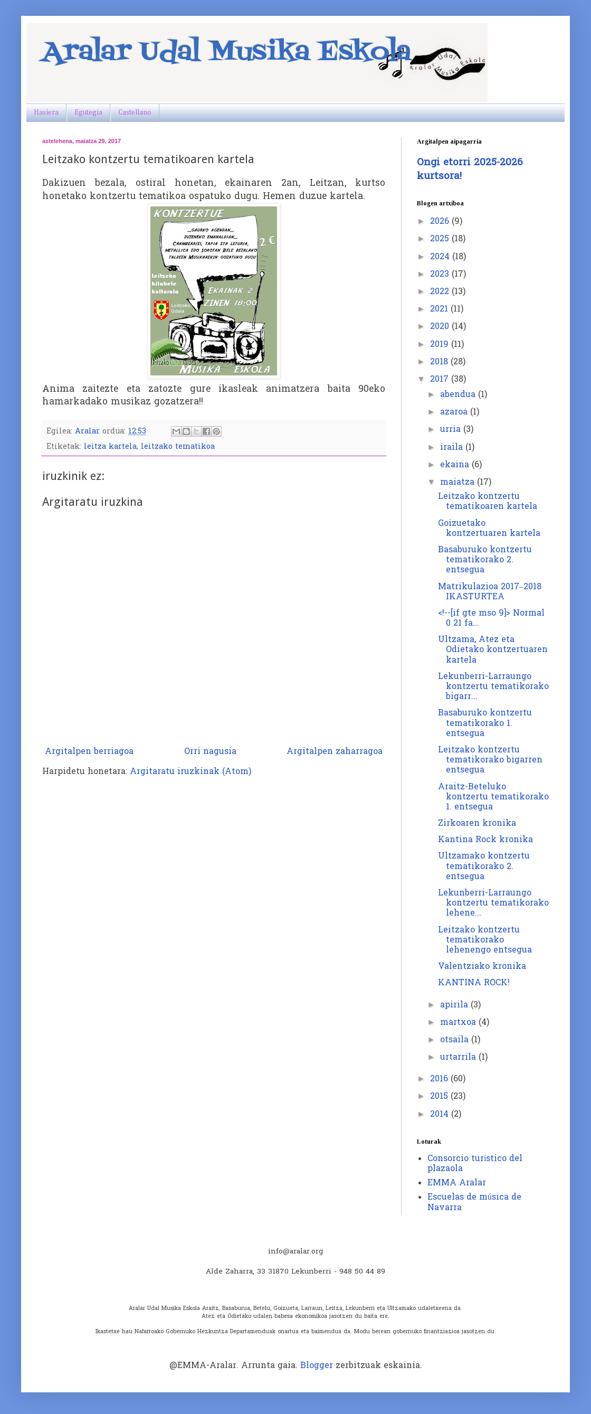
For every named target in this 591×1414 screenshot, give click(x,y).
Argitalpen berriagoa (89, 752)
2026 (441, 221)
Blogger (316, 1366)
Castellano (134, 112)
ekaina (456, 465)
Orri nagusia (210, 752)
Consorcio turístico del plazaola (474, 1164)
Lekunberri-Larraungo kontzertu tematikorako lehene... (493, 903)
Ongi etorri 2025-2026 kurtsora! (470, 170)
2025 (441, 239)
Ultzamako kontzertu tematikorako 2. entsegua (484, 866)
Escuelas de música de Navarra (474, 1202)
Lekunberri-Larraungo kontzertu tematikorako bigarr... (493, 687)
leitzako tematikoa (178, 447)
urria (451, 429)
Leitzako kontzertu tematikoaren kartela (487, 502)
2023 (441, 274)
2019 (440, 344)
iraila (452, 447)
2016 (440, 1079)
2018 (440, 362)
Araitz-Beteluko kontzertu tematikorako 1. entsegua (493, 797)
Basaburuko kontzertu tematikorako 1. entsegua (485, 723)
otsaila (455, 1040)
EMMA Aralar (456, 1183)
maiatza (458, 482)
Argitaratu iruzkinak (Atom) (190, 772)
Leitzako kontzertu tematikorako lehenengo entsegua (485, 940)
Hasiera (46, 112)
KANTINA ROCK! (474, 983)
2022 (441, 292)
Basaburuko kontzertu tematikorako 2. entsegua (485, 560)
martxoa (459, 1022)
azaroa (455, 412)
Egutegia (88, 112)
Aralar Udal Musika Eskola (226, 53)
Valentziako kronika (482, 966)
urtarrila (459, 1057)
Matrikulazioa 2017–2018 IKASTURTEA (489, 592)
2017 (440, 379)
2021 (440, 309)
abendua (459, 395)
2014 (440, 1114)
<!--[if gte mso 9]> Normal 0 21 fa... (491, 618)
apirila (455, 1005)
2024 (441, 257)
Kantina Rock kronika (485, 840)
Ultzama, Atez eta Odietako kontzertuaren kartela (493, 650)
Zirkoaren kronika (477, 823)
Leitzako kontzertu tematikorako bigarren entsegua (490, 760)
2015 (440, 1096)
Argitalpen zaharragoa (335, 752)
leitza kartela (110, 447)
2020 (441, 326)
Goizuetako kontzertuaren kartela (489, 528)
